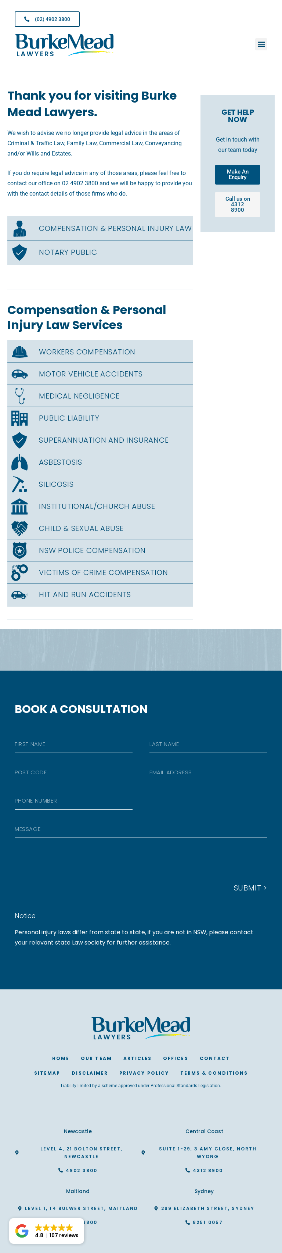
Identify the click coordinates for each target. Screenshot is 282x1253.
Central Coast (204, 1131)
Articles (137, 1058)
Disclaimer (90, 1073)
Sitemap (47, 1073)
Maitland (78, 1191)
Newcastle (78, 1131)
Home (60, 1058)
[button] (261, 44)
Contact (215, 1058)
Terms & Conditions (214, 1073)
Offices (175, 1058)
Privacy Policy (144, 1073)
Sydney (204, 1191)
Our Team (96, 1058)
